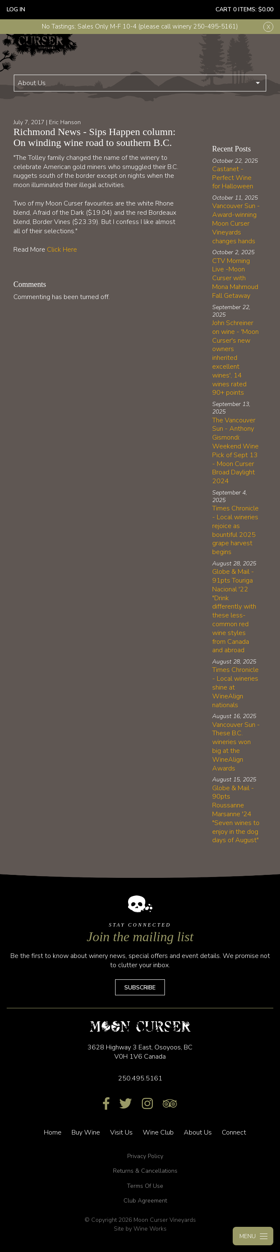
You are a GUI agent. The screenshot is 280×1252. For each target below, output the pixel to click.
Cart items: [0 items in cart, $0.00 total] (244, 9)
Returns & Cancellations (145, 1171)
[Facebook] (106, 1104)
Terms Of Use (145, 1186)
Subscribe (140, 988)
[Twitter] (125, 1104)
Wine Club (158, 1132)
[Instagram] (147, 1104)
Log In (16, 9)
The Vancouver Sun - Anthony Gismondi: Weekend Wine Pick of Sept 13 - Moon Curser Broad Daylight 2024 (235, 451)
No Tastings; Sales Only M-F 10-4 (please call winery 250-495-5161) (140, 26)
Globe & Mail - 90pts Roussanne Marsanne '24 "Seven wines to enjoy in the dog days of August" (235, 814)
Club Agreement (145, 1201)
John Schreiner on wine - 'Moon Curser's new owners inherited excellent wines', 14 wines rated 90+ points (235, 357)
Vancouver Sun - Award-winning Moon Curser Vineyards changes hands (236, 223)
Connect (234, 1132)
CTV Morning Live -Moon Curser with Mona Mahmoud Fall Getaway (235, 278)
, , (140, 1052)
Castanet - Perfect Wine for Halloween (232, 177)
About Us (32, 83)
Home (53, 1132)
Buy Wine (86, 1132)
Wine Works (150, 1229)
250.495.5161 (140, 1078)
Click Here (62, 249)
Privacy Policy (145, 1156)
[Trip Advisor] (169, 1104)
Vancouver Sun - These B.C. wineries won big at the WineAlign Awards (236, 746)
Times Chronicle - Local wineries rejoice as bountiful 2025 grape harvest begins (235, 530)
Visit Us (121, 1132)
